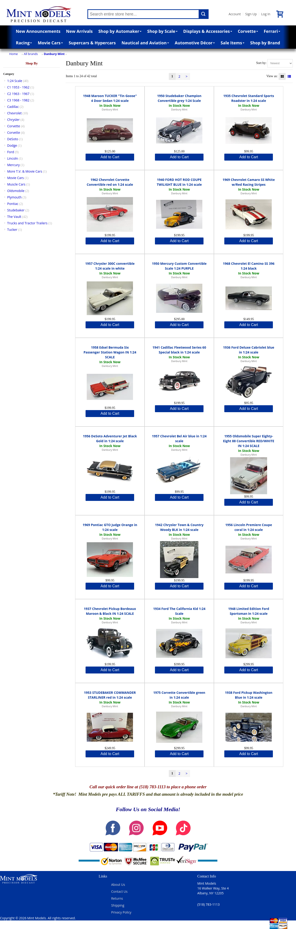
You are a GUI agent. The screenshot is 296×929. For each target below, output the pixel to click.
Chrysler (13, 119)
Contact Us (119, 891)
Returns (117, 898)
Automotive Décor (195, 43)
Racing (24, 43)
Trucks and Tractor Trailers (27, 223)
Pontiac (12, 203)
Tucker (12, 229)
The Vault (14, 216)
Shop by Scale (162, 31)
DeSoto (12, 139)
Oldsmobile (16, 191)
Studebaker (16, 210)
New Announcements (38, 31)
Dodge (12, 145)
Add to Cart (110, 157)
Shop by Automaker (120, 31)
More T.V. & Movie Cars (24, 171)
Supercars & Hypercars (92, 43)
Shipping (117, 905)
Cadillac (13, 106)
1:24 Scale (14, 81)
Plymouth (14, 197)
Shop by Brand (265, 43)
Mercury (13, 165)
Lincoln (12, 158)
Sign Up (251, 14)
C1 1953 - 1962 (18, 87)
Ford (10, 152)
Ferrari (272, 31)
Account (235, 14)
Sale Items (232, 43)
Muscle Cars (16, 184)
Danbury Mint (54, 54)
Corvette (248, 31)
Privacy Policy (121, 912)
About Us (118, 884)
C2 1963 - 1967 (18, 93)
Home (13, 54)
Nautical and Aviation (145, 43)
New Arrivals (79, 31)
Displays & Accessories (207, 31)
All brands (31, 54)
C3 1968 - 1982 (18, 100)
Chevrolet (14, 113)
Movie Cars (50, 43)
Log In (265, 14)
